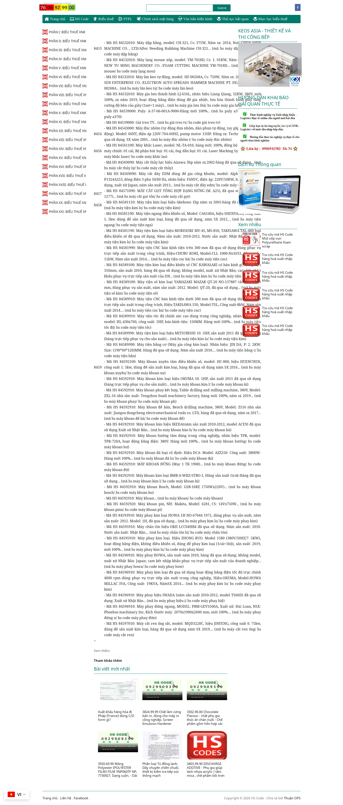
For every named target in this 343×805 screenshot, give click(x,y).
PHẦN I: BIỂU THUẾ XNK (63, 32)
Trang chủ (55, 19)
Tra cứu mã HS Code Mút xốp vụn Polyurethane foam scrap (267, 240)
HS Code (79, 19)
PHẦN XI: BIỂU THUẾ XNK (64, 121)
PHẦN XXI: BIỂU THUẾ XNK (64, 211)
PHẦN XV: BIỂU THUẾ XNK (64, 157)
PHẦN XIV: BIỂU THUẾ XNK (64, 148)
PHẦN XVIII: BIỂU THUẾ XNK (64, 184)
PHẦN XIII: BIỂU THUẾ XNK (64, 139)
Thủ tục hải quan (233, 19)
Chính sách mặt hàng (155, 19)
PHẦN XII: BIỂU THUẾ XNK (64, 130)
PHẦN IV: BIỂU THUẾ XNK (64, 59)
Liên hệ (65, 798)
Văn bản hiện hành (195, 19)
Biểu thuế (103, 19)
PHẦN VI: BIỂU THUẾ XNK (64, 76)
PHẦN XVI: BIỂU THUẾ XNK (64, 166)
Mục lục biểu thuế (270, 19)
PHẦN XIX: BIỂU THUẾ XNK (64, 193)
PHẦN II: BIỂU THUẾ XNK (64, 41)
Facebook (81, 798)
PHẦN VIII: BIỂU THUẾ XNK (64, 94)
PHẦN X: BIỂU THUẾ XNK (64, 112)
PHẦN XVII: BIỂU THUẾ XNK (64, 175)
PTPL (125, 19)
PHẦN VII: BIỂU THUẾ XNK (64, 85)
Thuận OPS (292, 798)
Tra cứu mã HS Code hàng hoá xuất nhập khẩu (267, 259)
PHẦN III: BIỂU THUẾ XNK (64, 50)
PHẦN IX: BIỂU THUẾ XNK (64, 103)
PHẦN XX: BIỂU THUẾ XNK (64, 202)
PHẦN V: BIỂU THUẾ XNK (64, 68)
